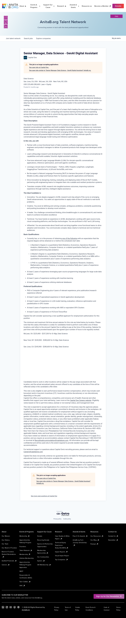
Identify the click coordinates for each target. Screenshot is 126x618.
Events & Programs (35, 6)
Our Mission (6, 536)
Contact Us (113, 536)
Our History (6, 540)
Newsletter (113, 540)
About (22, 6)
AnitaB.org (26, 610)
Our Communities (43, 557)
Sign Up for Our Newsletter (109, 596)
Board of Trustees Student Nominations (9, 554)
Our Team (5, 544)
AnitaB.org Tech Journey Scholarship (80, 542)
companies (43, 38)
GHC (22, 586)
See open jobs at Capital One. (39, 67)
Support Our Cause (49, 6)
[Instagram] (5, 18)
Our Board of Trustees (9, 548)
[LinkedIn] (5, 26)
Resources (87, 6)
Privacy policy (57, 519)
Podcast (94, 544)
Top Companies (61, 560)
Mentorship (24, 536)
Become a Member (102, 6)
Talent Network (25, 550)
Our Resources (96, 536)
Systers (41, 561)
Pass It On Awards (80, 536)
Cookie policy (67, 519)
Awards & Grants (74, 6)
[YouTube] (10, 607)
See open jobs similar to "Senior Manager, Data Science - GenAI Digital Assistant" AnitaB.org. (60, 70)
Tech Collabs (25, 582)
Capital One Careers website (80, 400)
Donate (39, 536)
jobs (28, 38)
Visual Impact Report (62, 556)
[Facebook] (5, 22)
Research (61, 6)
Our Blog (94, 540)
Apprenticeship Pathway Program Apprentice (25, 564)
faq (116, 16)
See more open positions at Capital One (44, 496)
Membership (25, 554)
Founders (22, 546)
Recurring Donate (43, 540)
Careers (6, 565)
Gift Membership (44, 565)
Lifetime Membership (26, 558)
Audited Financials (9, 561)
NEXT (21, 571)
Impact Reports (61, 552)
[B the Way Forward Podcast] (18, 607)
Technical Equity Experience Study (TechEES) (61, 545)
